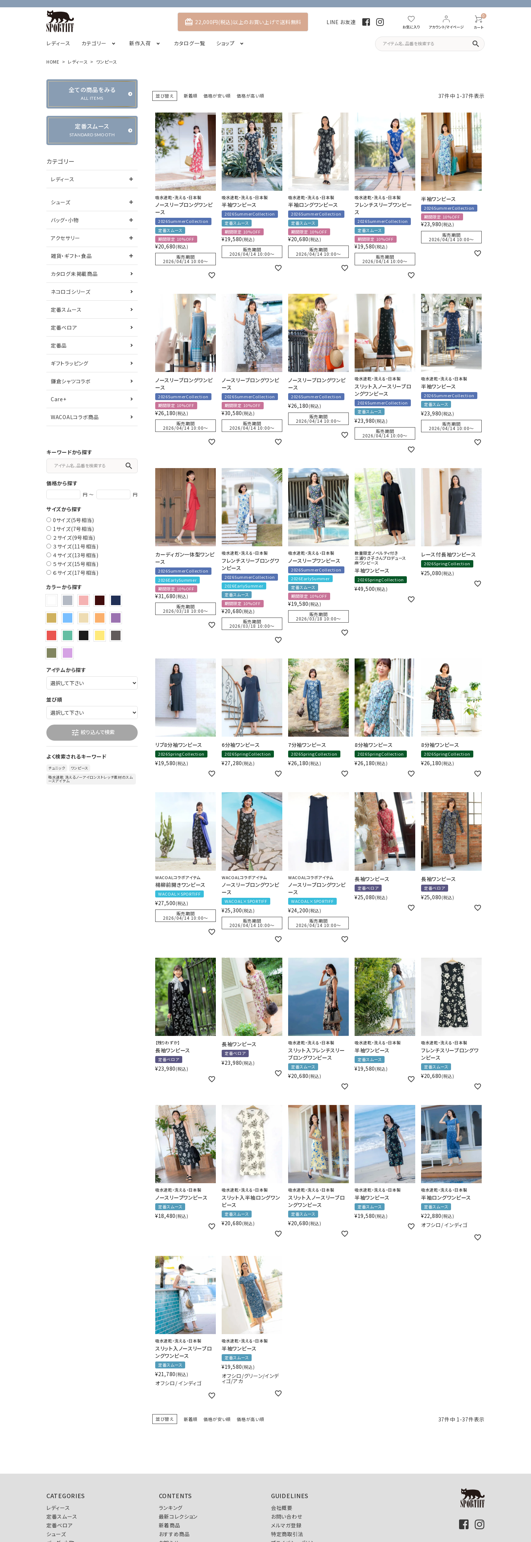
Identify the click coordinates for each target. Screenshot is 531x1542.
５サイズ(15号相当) (76, 563)
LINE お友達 (341, 22)
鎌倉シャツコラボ (71, 381)
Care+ (58, 399)
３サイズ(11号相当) (76, 546)
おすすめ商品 (174, 1534)
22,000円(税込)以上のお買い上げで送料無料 (242, 22)
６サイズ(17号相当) (76, 572)
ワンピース (80, 768)
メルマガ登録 (286, 1525)
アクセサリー (65, 238)
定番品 (59, 345)
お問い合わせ (286, 1516)
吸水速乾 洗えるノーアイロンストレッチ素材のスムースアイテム (90, 778)
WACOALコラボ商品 (75, 417)
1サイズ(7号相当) (73, 528)
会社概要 (282, 1507)
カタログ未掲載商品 (74, 273)
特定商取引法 (287, 1534)
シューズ (60, 202)
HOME (53, 61)
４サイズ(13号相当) (76, 555)
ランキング (171, 1507)
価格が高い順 (250, 95)
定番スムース (66, 309)
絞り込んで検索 (93, 732)
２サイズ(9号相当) (74, 537)
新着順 (191, 95)
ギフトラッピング (69, 363)
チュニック (56, 768)
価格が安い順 (217, 95)
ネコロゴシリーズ (71, 291)
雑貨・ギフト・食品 (71, 255)
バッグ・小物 (65, 220)
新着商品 (169, 1525)
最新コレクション (178, 1516)
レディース (78, 61)
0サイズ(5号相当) (73, 520)
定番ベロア (64, 327)
